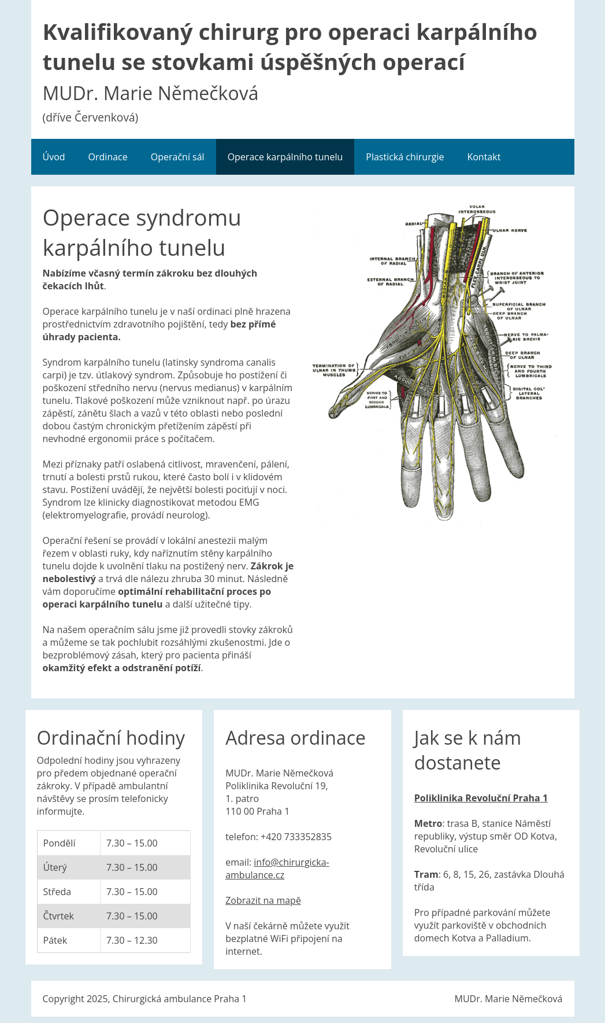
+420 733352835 (296, 836)
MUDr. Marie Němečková (509, 998)
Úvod (54, 156)
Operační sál (178, 156)
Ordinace (108, 156)
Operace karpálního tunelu (285, 156)
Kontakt (483, 156)
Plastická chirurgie (405, 156)
